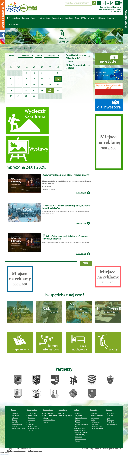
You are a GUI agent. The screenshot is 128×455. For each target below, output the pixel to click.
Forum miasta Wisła (97, 428)
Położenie (78, 422)
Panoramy (94, 413)
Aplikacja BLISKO (96, 426)
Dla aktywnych (32, 416)
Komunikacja (63, 410)
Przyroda (14, 420)
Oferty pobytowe (44, 18)
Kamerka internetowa (98, 416)
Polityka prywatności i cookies (16, 451)
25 (49, 90)
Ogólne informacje (81, 418)
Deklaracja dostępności (35, 451)
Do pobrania (95, 418)
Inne (29, 422)
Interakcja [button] (110, 18)
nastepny (7, 454)
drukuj (86, 263)
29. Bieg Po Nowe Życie (76, 65)
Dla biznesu (31, 418)
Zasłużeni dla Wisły (81, 430)
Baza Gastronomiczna (50, 416)
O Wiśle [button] (83, 18)
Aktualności (16, 18)
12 (58, 79)
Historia (77, 420)
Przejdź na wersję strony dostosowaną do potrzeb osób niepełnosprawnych (99, 3)
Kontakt (77, 441)
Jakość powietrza (13, 24)
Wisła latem (92, 18)
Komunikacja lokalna (65, 416)
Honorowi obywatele (81, 432)
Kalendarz (25, 18)
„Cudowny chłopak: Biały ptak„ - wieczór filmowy (65, 175)
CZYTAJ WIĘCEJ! (81, 193)
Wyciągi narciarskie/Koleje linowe (49, 420)
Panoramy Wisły (80, 428)
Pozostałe (109, 410)
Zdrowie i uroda (17, 424)
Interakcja (93, 410)
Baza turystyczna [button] (57, 18)
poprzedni (2, 454)
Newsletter (94, 424)
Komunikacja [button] (69, 18)
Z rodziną (30, 430)
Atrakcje (33, 18)
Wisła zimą (101, 18)
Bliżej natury (32, 413)
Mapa (77, 18)
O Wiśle (77, 410)
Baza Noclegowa (48, 413)
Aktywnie (15, 413)
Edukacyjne (31, 420)
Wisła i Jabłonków (80, 439)
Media (93, 420)
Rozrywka (15, 422)
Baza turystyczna (48, 410)
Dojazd (61, 413)
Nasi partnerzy (95, 422)
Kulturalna (31, 424)
